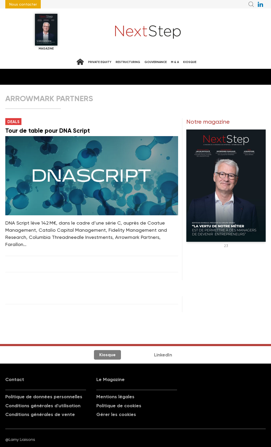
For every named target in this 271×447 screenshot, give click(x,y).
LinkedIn (163, 355)
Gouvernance (155, 62)
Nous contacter (23, 4)
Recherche (251, 4)
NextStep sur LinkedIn (260, 4)
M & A (175, 62)
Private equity (99, 62)
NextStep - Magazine (148, 32)
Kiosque (189, 62)
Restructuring (128, 62)
